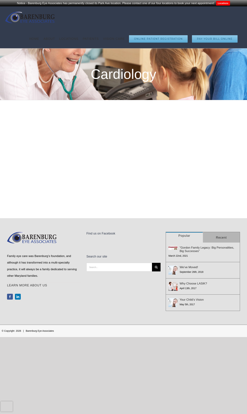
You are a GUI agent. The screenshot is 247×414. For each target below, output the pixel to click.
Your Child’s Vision (192, 299)
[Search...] (119, 267)
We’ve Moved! (189, 267)
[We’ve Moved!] (172, 270)
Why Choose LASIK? (193, 283)
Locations (223, 3)
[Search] (156, 267)
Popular (184, 235)
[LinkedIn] (18, 297)
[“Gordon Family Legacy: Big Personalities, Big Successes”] (172, 248)
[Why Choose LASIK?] (172, 286)
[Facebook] (10, 297)
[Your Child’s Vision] (172, 302)
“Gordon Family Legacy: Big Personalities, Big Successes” (207, 249)
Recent (221, 237)
